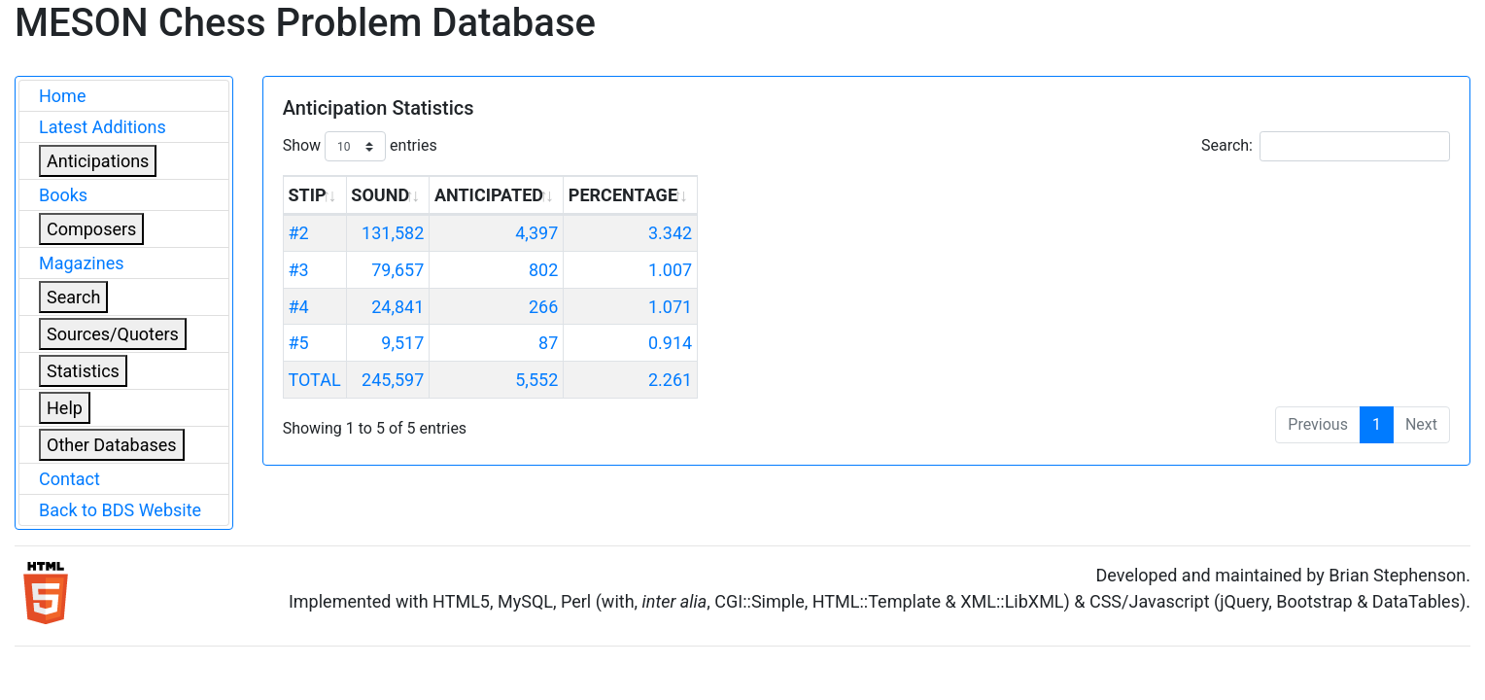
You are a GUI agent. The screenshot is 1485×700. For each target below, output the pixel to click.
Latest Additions (102, 127)
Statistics (83, 371)
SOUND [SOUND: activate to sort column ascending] (380, 195)
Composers (91, 229)
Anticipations (98, 161)
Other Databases (112, 445)
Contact (69, 479)
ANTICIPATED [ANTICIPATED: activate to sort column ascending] (488, 195)
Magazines (81, 263)
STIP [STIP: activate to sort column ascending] (307, 195)
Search (73, 297)
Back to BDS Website (120, 510)
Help (65, 408)
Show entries (360, 146)
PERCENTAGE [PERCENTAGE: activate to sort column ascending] (623, 195)
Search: (1325, 146)
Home (62, 96)
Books (63, 195)
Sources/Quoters (113, 334)
